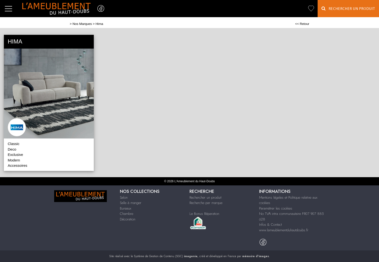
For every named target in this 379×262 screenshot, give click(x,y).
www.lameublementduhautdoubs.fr (283, 230)
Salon (124, 197)
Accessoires (17, 165)
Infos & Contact (270, 224)
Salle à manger (130, 202)
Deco (12, 149)
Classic (13, 144)
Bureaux (125, 208)
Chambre (126, 213)
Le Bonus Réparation (204, 213)
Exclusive (15, 155)
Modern (14, 160)
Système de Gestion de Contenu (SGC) (165, 256)
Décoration (127, 219)
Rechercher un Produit (348, 8)
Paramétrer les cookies (275, 208)
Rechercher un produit (205, 197)
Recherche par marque (206, 202)
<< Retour (302, 24)
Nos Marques (82, 24)
